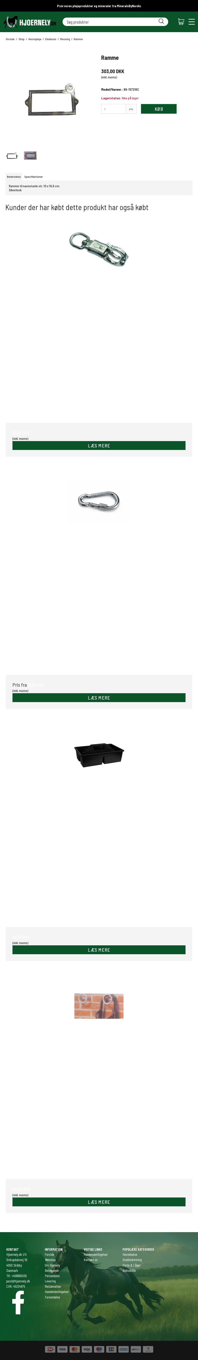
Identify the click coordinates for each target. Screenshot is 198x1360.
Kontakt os (91, 1259)
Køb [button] (159, 109)
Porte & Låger (132, 1265)
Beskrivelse (14, 176)
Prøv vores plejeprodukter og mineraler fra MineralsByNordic (99, 6)
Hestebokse (130, 1254)
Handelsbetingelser (96, 1254)
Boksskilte (129, 1270)
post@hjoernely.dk (18, 1281)
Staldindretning (132, 1259)
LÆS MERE (99, 445)
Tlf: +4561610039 (16, 1275)
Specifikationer (33, 176)
